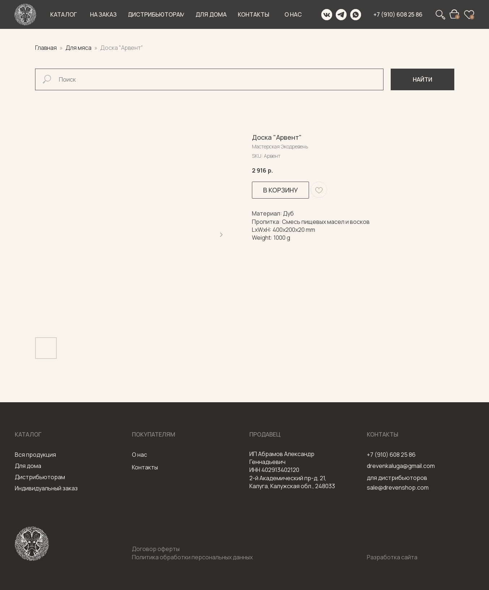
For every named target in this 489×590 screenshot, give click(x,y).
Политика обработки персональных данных (192, 557)
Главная (46, 48)
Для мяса (79, 48)
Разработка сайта (392, 557)
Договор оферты (156, 549)
